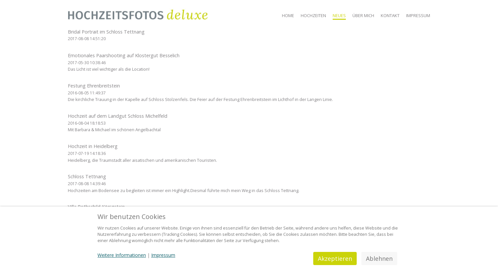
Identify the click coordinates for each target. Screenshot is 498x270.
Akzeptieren (335, 258)
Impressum (418, 15)
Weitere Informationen (121, 255)
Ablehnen (379, 258)
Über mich (363, 15)
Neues (339, 15)
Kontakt (390, 15)
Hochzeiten (313, 15)
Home (288, 15)
